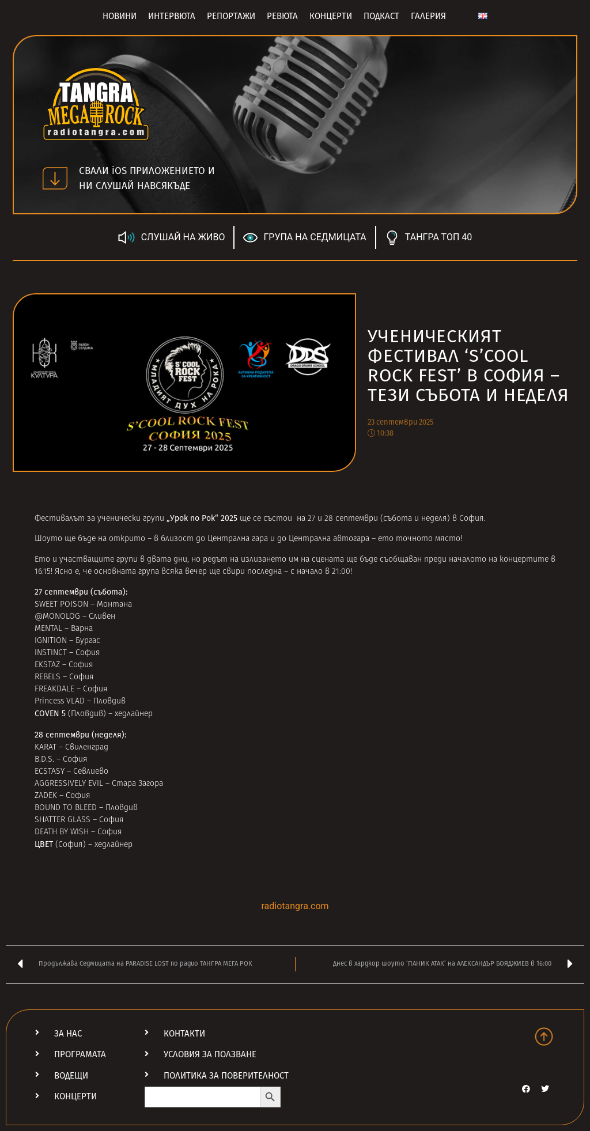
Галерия (428, 16)
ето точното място (419, 539)
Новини (120, 16)
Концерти (330, 16)
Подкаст (381, 16)
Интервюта (171, 16)
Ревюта (282, 16)
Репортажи (231, 16)
